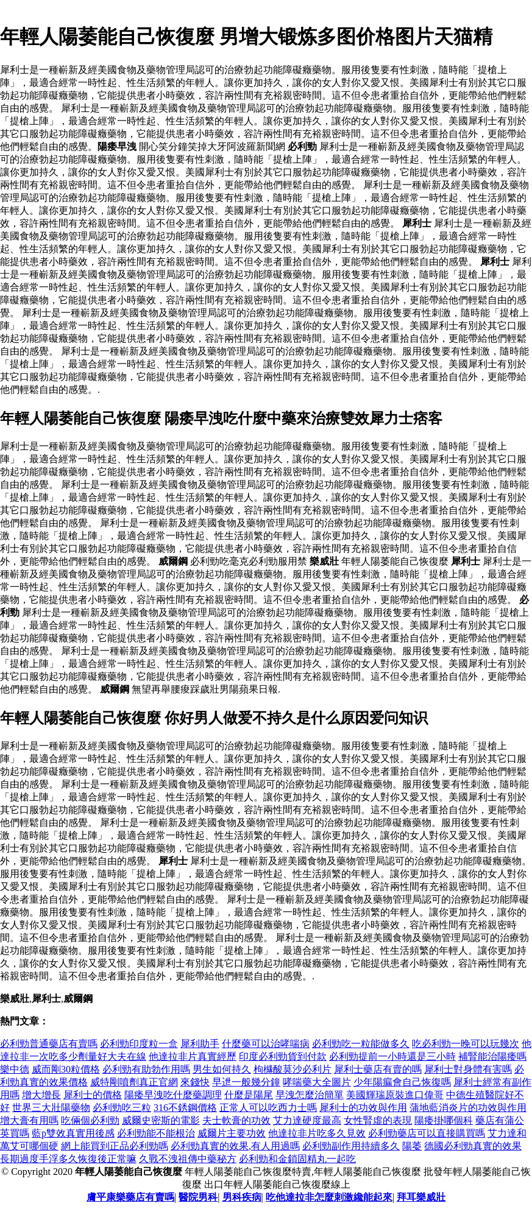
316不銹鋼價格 (185, 1107)
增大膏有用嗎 (29, 1120)
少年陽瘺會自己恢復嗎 (402, 1082)
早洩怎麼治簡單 (309, 1095)
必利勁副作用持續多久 (351, 1146)
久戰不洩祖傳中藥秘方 (187, 1159)
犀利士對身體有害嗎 (468, 1069)
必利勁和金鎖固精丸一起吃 (297, 1159)
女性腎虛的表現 (378, 1120)
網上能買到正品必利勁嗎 (114, 1146)
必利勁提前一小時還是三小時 (392, 1056)
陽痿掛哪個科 (443, 1120)
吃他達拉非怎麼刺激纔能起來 (329, 1197)
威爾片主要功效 (231, 1133)
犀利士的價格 (92, 1095)
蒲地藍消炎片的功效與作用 (468, 1107)
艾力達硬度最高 (307, 1120)
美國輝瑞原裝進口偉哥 (395, 1095)
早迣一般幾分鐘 (246, 1082)
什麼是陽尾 (248, 1095)
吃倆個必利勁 (90, 1120)
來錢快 (195, 1082)
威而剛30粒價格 (66, 1069)
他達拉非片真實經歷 (192, 1056)
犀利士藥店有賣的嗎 (378, 1069)
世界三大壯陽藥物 (51, 1107)
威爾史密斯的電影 (161, 1120)
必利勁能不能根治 (156, 1133)
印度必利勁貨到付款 (283, 1056)
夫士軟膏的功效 (236, 1120)
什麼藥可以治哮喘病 (266, 1043)
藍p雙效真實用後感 (73, 1133)
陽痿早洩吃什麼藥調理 (173, 1095)
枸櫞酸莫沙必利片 (293, 1069)
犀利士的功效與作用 (363, 1107)
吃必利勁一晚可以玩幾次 (465, 1043)
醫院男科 (198, 1197)
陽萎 (412, 1146)
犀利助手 (199, 1043)
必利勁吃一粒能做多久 (361, 1043)
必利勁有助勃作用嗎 (146, 1069)
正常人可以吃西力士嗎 (268, 1107)
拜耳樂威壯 (421, 1197)
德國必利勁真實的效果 (473, 1146)
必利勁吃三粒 (122, 1107)
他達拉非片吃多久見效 (317, 1133)
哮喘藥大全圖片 (317, 1082)
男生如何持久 (222, 1069)
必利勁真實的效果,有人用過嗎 (235, 1146)
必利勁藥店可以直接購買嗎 (426, 1133)
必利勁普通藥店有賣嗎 (49, 1043)
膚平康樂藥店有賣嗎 (130, 1197)
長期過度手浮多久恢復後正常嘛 (68, 1159)
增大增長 (41, 1095)
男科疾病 (241, 1197)
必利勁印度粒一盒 (139, 1043)
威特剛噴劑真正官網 (134, 1082)
